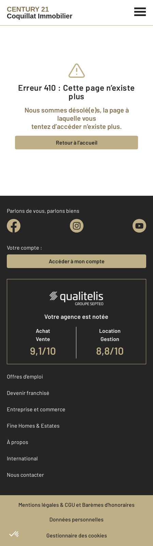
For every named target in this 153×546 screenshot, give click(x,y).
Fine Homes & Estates (33, 425)
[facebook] (13, 226)
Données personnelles (76, 519)
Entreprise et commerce (36, 409)
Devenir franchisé (28, 392)
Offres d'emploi (25, 376)
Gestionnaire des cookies (76, 535)
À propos (17, 442)
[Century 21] (39, 12)
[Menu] (140, 11)
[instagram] (76, 226)
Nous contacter (25, 474)
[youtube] (139, 226)
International (22, 458)
